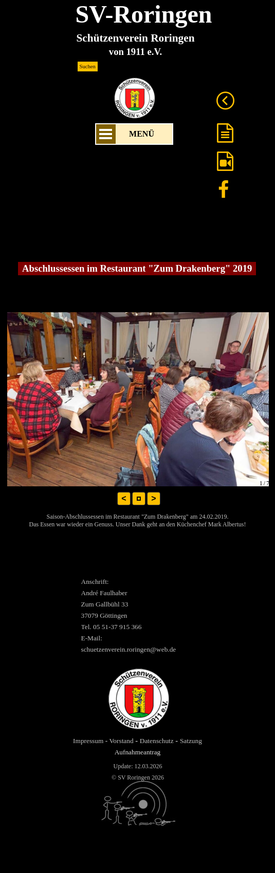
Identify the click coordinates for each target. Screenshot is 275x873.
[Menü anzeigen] (106, 134)
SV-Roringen (144, 14)
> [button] (153, 498)
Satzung (191, 741)
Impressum (88, 741)
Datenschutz (157, 741)
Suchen (88, 66)
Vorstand (121, 741)
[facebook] (223, 189)
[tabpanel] (142, 615)
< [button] (123, 498)
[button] (139, 498)
